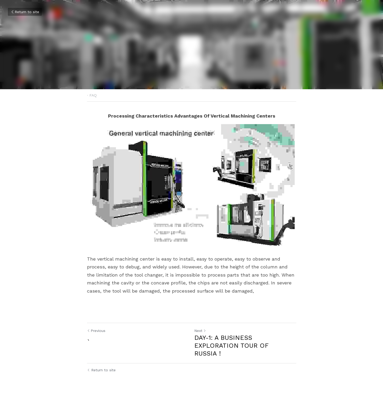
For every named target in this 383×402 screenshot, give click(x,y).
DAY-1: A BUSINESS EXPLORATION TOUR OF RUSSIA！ (231, 345)
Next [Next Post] (200, 331)
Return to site (25, 12)
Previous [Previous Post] (96, 331)
